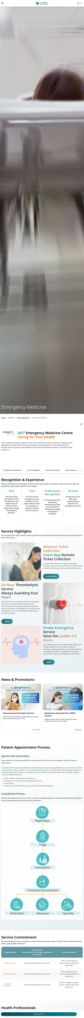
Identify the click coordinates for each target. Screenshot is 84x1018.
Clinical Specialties (23, 418)
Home (3, 418)
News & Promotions (53, 470)
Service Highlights (33, 470)
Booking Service (38, 1014)
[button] (81, 470)
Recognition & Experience (12, 470)
